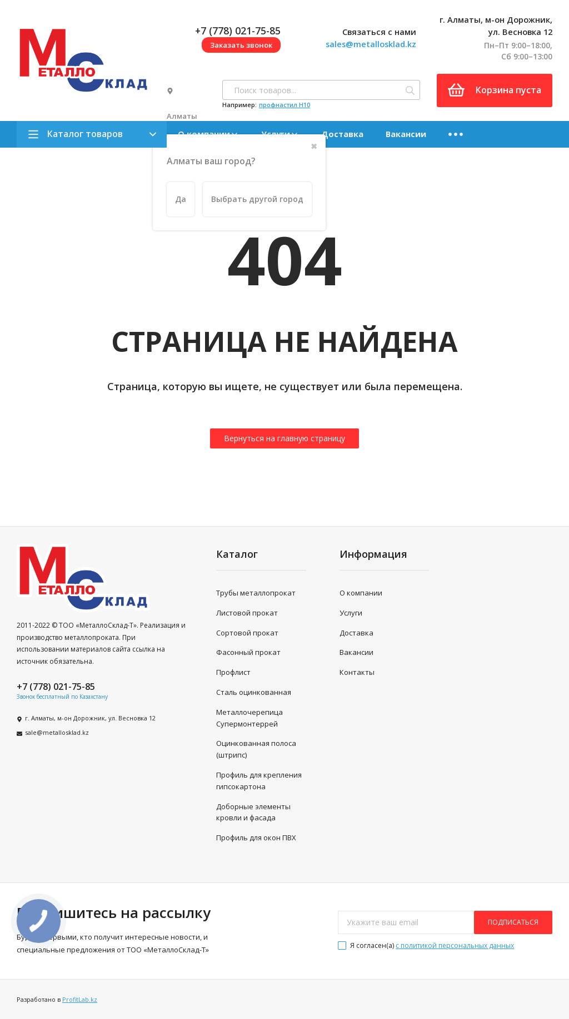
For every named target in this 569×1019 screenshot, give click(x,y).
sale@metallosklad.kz (57, 732)
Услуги (351, 613)
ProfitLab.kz (79, 999)
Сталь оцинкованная (253, 692)
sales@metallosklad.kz (371, 43)
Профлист (233, 672)
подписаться (513, 922)
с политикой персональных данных (455, 945)
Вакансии (406, 133)
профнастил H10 (284, 104)
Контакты (357, 672)
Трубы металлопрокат (256, 593)
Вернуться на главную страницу (284, 438)
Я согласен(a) (426, 945)
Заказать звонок (241, 45)
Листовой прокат (247, 613)
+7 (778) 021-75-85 (238, 30)
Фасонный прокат (248, 652)
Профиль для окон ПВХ (256, 838)
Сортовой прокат (247, 633)
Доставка (342, 133)
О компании (361, 593)
